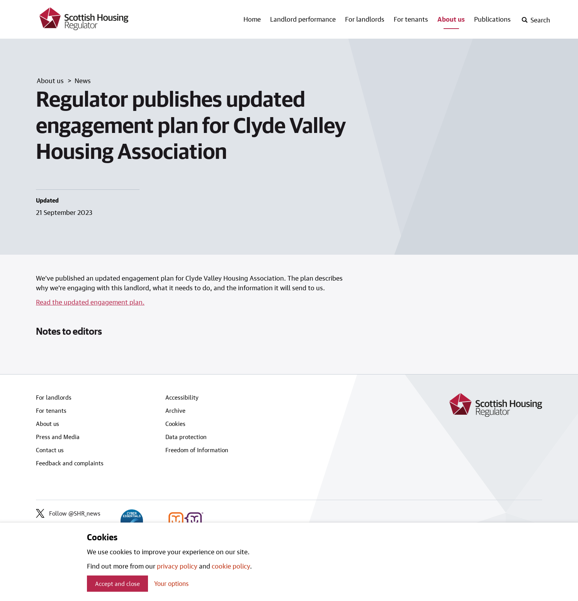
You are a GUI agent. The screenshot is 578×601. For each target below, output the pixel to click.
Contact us (50, 449)
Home (252, 19)
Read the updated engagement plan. (90, 302)
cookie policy (231, 566)
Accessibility (182, 397)
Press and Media (58, 436)
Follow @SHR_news (68, 513)
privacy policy (177, 566)
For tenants (411, 19)
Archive (175, 410)
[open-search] (535, 20)
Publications (492, 19)
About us (451, 19)
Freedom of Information (196, 449)
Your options (171, 583)
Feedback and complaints (70, 463)
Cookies (175, 423)
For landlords (364, 19)
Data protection (186, 436)
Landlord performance (303, 19)
